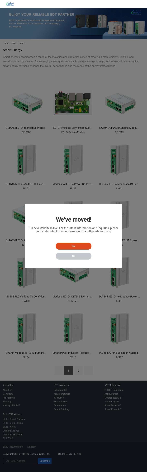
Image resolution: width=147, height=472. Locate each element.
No (73, 256)
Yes (73, 246)
